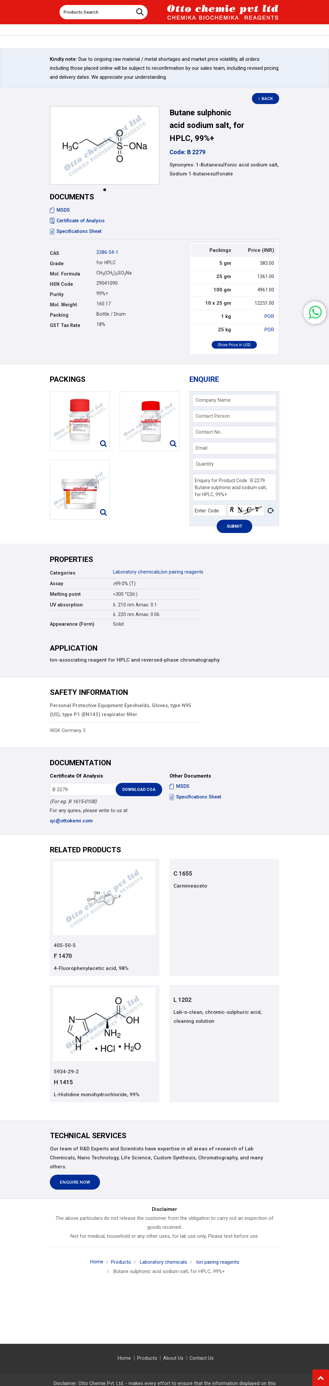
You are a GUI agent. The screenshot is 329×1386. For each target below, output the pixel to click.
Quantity (205, 464)
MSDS (60, 210)
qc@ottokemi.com (71, 821)
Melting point (65, 594)
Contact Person (213, 416)
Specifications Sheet (75, 231)
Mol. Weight (63, 304)
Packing (59, 315)
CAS (54, 253)
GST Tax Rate (65, 325)
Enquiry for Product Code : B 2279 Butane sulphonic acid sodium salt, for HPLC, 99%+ (234, 487)
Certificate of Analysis (77, 220)
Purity (56, 294)
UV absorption (66, 604)
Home (96, 1262)
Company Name (213, 400)
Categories (62, 573)
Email (201, 448)
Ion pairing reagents (182, 572)
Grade (57, 263)
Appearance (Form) (72, 624)
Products (121, 1262)
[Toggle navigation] (49, 10)
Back (266, 98)
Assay (56, 583)
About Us (173, 1358)
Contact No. (209, 432)
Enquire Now (75, 1182)
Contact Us (201, 1358)
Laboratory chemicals (136, 572)
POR (269, 316)
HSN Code (61, 284)
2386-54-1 (107, 252)
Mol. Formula (65, 273)
